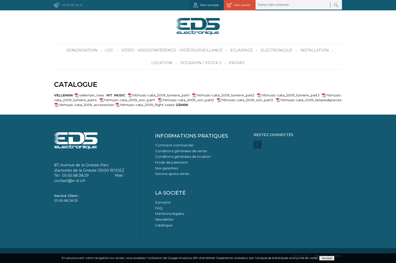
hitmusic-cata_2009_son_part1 (129, 100)
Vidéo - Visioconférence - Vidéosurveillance (172, 50)
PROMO (237, 63)
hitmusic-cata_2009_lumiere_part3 (290, 95)
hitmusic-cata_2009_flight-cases (147, 105)
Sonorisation (81, 50)
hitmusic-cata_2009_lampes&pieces (311, 100)
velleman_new (91, 95)
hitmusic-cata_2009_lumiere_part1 (161, 95)
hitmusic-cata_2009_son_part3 (247, 100)
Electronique (276, 50)
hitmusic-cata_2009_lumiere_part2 (225, 95)
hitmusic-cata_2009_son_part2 (188, 100)
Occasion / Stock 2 (200, 63)
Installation (314, 50)
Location (161, 63)
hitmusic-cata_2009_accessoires (86, 105)
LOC (109, 50)
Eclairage (241, 50)
